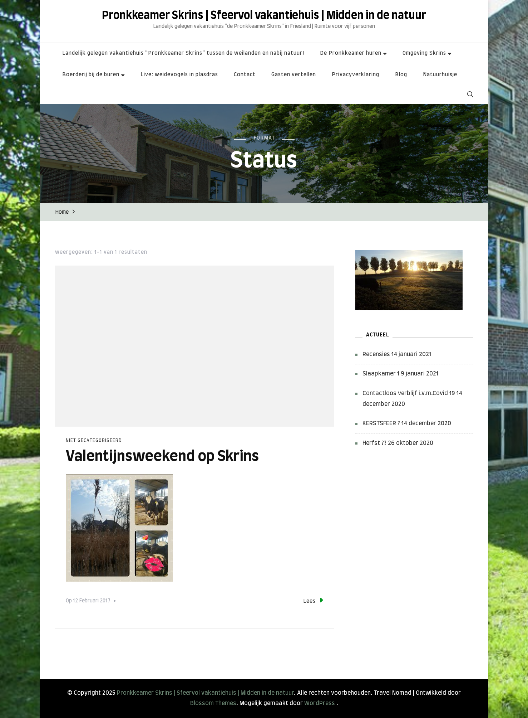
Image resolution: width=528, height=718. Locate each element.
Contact (245, 74)
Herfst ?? (374, 443)
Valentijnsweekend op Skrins (162, 457)
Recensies (376, 354)
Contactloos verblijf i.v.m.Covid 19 (408, 393)
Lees (313, 600)
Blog (401, 74)
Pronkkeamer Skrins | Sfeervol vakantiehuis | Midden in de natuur (264, 15)
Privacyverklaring (355, 74)
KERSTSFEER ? (381, 423)
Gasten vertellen (293, 74)
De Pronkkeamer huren (350, 53)
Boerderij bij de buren (90, 74)
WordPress (319, 703)
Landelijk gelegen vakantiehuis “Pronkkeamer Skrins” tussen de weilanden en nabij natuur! (183, 53)
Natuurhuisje (440, 74)
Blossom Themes (213, 703)
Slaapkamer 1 (380, 374)
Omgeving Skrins (424, 53)
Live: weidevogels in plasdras (179, 74)
